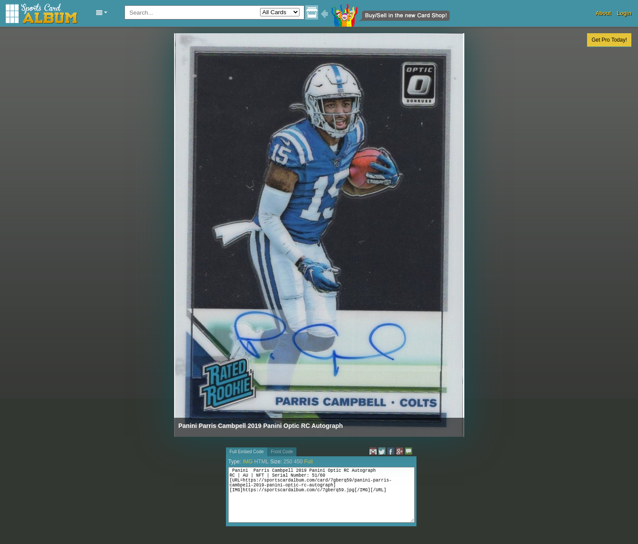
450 (298, 462)
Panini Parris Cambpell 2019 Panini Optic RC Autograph (261, 425)
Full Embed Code (247, 451)
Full (308, 462)
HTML (261, 462)
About (603, 13)
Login (624, 13)
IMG (248, 462)
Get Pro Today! (609, 40)
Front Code (282, 451)
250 (288, 462)
